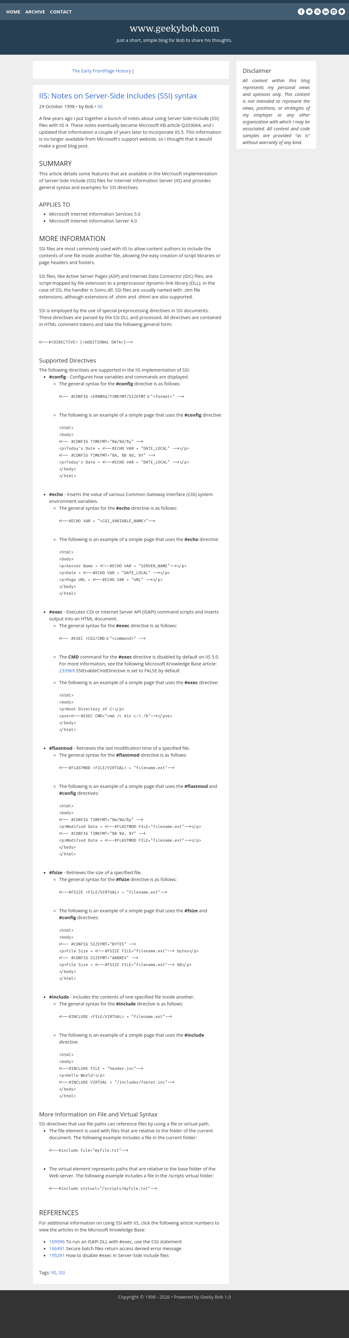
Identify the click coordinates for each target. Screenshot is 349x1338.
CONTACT (61, 11)
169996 (57, 1241)
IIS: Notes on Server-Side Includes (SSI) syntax (118, 95)
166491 (57, 1248)
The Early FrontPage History (101, 71)
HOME (13, 11)
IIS (100, 106)
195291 (57, 1255)
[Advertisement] (174, 1319)
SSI (62, 1272)
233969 (67, 670)
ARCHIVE (35, 11)
